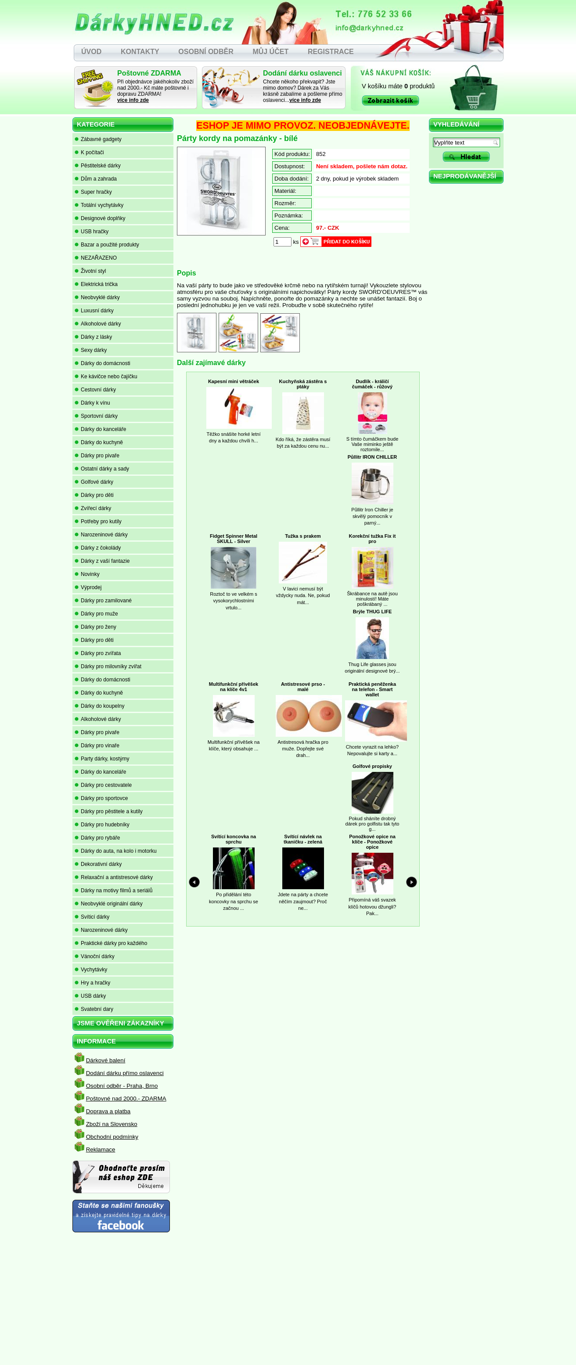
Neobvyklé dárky (97, 297)
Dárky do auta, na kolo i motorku (116, 851)
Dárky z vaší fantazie (102, 561)
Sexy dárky (91, 350)
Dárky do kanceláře (100, 429)
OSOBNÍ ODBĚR (205, 51)
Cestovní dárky (95, 390)
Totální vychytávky (99, 205)
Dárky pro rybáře (97, 838)
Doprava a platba (108, 1111)
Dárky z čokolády (98, 548)
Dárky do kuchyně (99, 442)
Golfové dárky (94, 482)
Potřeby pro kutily (98, 521)
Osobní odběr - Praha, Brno (122, 1086)
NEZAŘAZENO (96, 258)
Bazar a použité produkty (107, 245)
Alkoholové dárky (98, 324)
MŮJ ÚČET (270, 51)
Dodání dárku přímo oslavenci (125, 1073)
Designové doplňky (100, 218)
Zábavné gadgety (98, 139)
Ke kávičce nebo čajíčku (106, 376)
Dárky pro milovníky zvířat (108, 666)
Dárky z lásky (93, 337)
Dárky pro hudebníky (102, 825)
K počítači (89, 152)
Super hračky (93, 192)
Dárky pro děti (94, 495)
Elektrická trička (96, 284)
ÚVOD (91, 51)
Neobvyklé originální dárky (109, 904)
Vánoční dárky (95, 956)
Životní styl (90, 271)
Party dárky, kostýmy (102, 759)
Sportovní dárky (96, 416)
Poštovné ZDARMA (149, 73)
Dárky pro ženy (95, 627)
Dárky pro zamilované (103, 600)
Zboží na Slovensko (111, 1124)
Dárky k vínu (92, 403)
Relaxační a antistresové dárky (114, 877)
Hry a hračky (92, 983)
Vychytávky (91, 970)
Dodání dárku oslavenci (302, 73)
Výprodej (88, 587)
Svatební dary (94, 1009)
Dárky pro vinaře (97, 745)
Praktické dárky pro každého (111, 943)
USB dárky (90, 996)
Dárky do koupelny (99, 706)
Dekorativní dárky (98, 864)
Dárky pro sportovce (101, 798)
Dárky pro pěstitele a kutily (109, 811)
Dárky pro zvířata (98, 653)
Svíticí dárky (92, 917)
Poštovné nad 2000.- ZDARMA (126, 1098)
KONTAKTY (140, 51)
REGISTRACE (331, 51)
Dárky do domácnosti (102, 363)
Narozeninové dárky (101, 535)
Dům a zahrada (96, 179)
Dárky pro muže (96, 614)
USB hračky (91, 231)
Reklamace (100, 1149)
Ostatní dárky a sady (102, 469)
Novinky (87, 574)
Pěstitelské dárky (98, 166)
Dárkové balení (106, 1060)
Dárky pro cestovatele (103, 785)
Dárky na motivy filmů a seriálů (113, 890)
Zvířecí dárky (93, 508)
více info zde (133, 100)
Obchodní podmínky (112, 1136)
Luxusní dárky (94, 311)
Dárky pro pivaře (97, 456)
